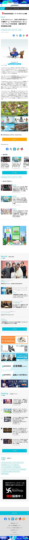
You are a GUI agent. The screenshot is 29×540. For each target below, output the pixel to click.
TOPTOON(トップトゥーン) (7, 464)
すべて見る (14, 172)
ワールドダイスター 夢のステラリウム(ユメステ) (10, 471)
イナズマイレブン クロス (6, 462)
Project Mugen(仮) (16, 467)
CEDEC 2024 (16, 464)
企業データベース (9, 8)
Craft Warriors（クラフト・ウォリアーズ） (9, 29)
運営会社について (14, 523)
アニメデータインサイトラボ (18, 462)
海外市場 (3, 17)
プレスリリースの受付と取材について (14, 527)
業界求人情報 (16, 8)
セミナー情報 (23, 8)
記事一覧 (2, 8)
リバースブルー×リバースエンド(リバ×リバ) (10, 469)
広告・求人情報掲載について (14, 525)
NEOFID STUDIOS (5, 473)
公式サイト (14, 139)
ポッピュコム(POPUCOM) (6, 467)
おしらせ (14, 532)
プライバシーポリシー (14, 534)
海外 (20, 29)
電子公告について (14, 530)
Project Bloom (23, 469)
